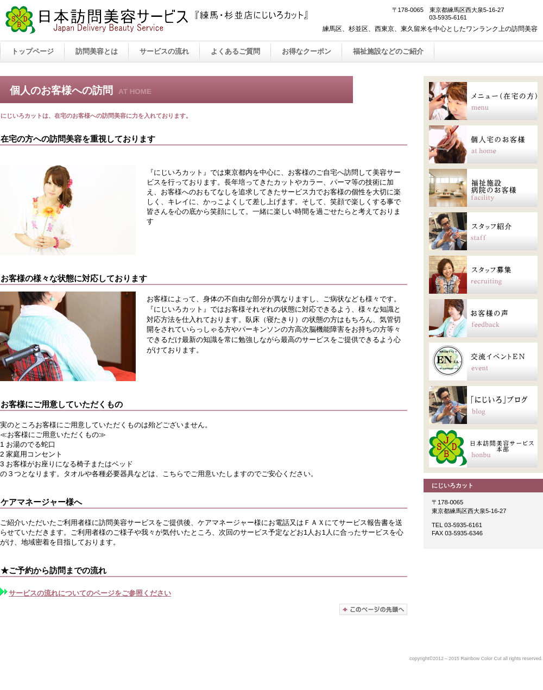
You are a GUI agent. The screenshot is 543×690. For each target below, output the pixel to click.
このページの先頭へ (373, 609)
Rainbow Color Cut (168, 21)
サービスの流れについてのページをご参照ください (85, 593)
